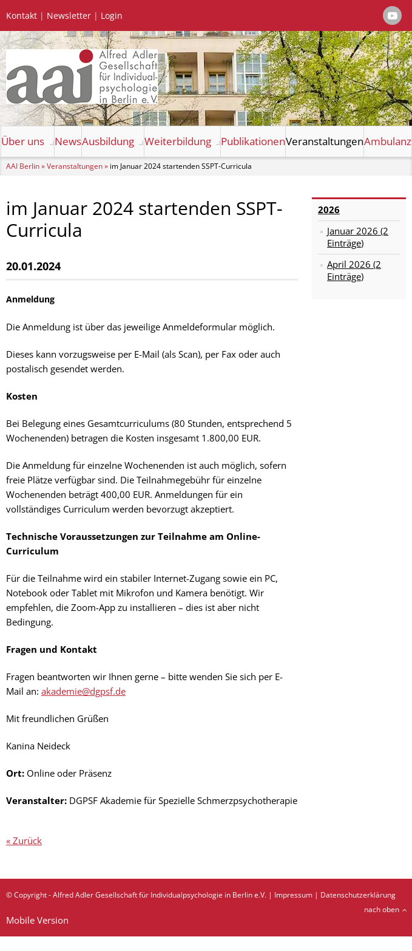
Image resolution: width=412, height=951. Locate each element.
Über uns (22, 141)
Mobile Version (37, 920)
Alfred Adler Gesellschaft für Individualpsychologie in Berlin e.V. (159, 895)
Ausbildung (108, 141)
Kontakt (21, 15)
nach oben (381, 909)
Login (112, 15)
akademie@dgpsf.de (83, 691)
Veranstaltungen (324, 141)
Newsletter (69, 15)
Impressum (293, 895)
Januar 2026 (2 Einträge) (357, 237)
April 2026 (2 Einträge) (354, 270)
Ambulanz (387, 141)
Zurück (27, 840)
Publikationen (253, 141)
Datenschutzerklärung (358, 895)
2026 (329, 209)
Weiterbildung (177, 141)
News (68, 141)
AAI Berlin (22, 166)
